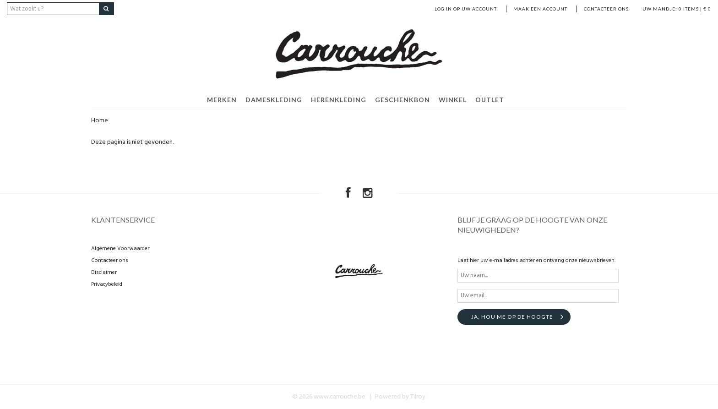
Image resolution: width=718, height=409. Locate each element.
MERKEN (222, 100)
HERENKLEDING (338, 100)
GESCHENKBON (402, 100)
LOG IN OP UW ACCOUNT (466, 8)
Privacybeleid (106, 284)
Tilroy (417, 397)
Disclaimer (104, 272)
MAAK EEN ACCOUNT (540, 8)
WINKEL (453, 100)
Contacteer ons (606, 8)
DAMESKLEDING (273, 100)
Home (99, 120)
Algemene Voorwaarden (121, 248)
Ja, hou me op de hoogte (512, 316)
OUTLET (489, 100)
